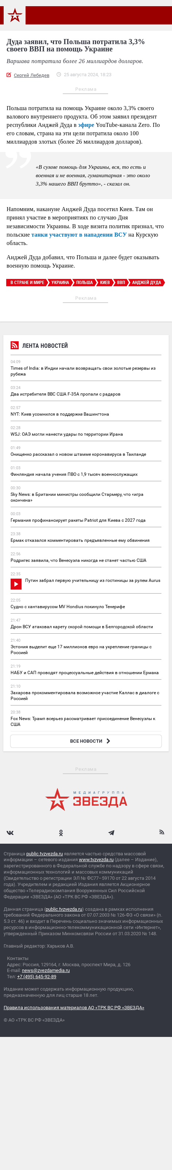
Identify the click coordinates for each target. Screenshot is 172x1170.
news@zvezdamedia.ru (46, 970)
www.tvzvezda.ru (96, 859)
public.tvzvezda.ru (44, 853)
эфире (86, 125)
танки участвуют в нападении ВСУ (79, 235)
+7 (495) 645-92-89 (36, 976)
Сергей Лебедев (31, 75)
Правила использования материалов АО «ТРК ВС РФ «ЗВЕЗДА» (74, 1007)
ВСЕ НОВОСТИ (91, 741)
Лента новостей (39, 346)
